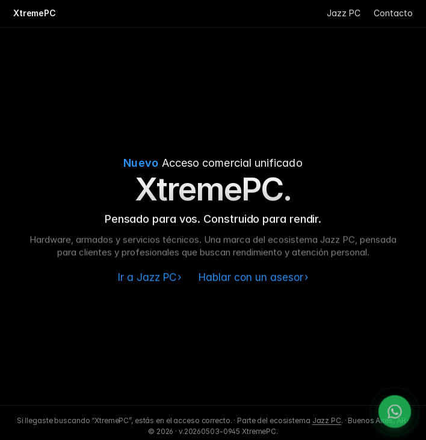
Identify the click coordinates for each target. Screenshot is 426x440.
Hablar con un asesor (254, 277)
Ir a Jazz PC (150, 277)
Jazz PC (343, 13)
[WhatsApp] (394, 415)
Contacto (393, 13)
